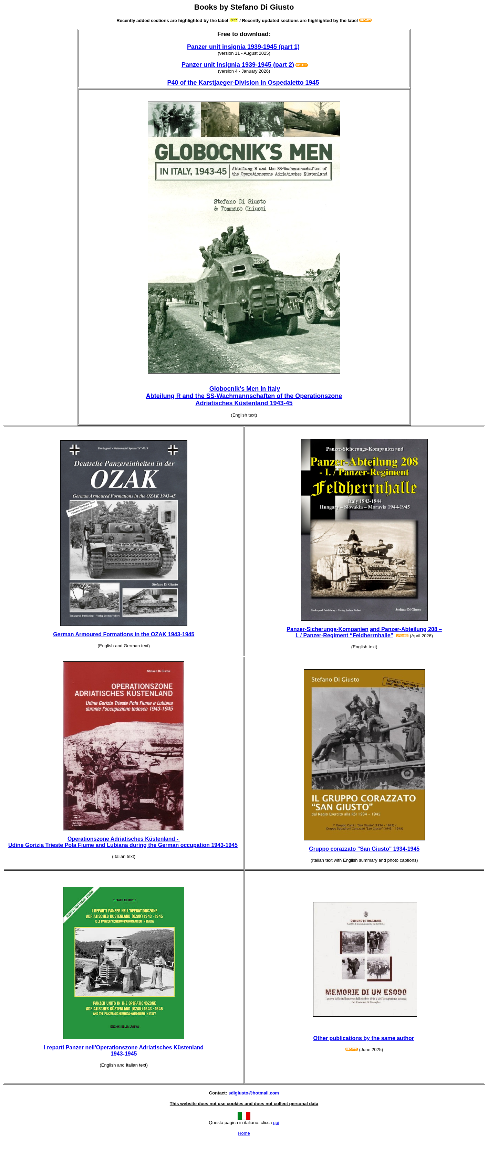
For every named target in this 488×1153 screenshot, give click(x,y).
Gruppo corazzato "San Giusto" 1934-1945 (364, 849)
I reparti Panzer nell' (124, 1051)
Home (244, 1133)
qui (276, 1122)
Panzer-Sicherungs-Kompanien (327, 629)
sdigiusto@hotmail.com (253, 1093)
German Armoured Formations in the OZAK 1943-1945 (123, 634)
